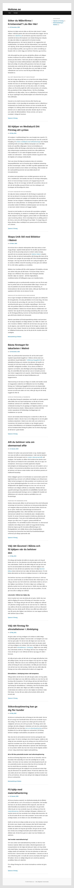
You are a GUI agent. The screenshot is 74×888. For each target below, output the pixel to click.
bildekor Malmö (36, 254)
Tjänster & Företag (12, 118)
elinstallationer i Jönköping (25, 647)
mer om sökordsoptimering (33, 728)
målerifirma (18, 35)
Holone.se (14, 9)
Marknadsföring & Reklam (14, 336)
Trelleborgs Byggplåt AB (33, 360)
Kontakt (16, 13)
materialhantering (13, 811)
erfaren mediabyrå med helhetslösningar (28, 141)
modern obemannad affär (35, 457)
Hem (9, 13)
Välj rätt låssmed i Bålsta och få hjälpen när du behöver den (24, 549)
